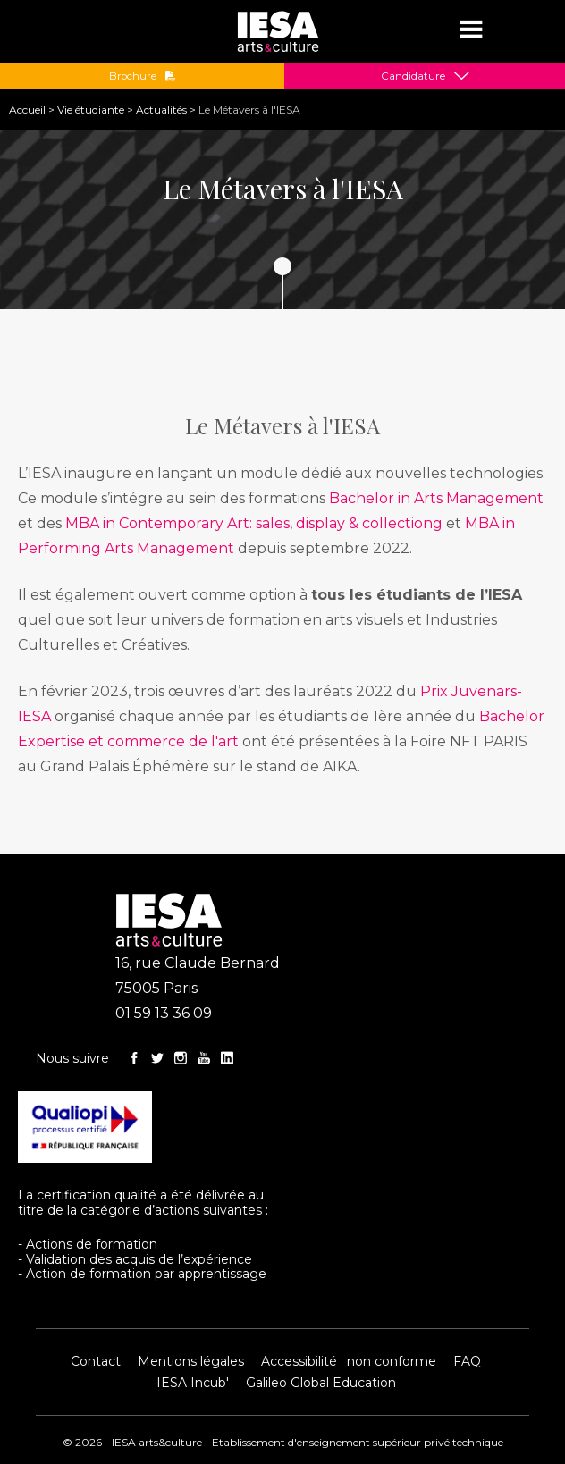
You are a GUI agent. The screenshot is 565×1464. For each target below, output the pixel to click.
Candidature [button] (413, 76)
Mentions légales (191, 1361)
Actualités (161, 109)
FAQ (467, 1361)
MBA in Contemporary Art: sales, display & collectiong (254, 523)
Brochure (142, 76)
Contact (96, 1361)
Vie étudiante (90, 109)
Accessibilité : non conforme (348, 1361)
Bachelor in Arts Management (436, 498)
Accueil (27, 109)
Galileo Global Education (321, 1383)
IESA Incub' (192, 1383)
